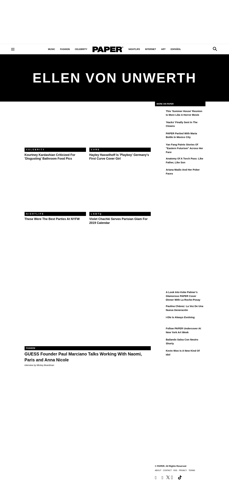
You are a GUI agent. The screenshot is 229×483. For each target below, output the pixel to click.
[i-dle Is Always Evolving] (160, 319)
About (158, 470)
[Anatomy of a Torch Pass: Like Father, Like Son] (160, 161)
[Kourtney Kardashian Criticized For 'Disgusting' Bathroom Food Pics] (55, 127)
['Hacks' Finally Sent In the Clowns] (160, 124)
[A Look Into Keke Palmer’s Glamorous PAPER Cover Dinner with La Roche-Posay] (160, 294)
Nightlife (134, 49)
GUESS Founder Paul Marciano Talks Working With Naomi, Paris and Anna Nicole (83, 357)
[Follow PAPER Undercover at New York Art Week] (160, 331)
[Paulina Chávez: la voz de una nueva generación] (160, 308)
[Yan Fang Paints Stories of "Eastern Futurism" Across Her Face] (160, 147)
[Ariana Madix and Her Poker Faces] (160, 172)
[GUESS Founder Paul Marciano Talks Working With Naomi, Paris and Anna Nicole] (88, 314)
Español (176, 49)
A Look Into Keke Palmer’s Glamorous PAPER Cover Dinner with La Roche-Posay (183, 296)
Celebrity (81, 49)
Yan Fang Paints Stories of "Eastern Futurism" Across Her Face (184, 148)
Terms (192, 470)
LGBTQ (96, 214)
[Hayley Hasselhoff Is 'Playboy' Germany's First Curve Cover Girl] (120, 127)
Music (51, 49)
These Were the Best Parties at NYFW (52, 219)
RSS (175, 470)
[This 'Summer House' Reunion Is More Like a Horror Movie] (160, 113)
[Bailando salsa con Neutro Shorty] (160, 342)
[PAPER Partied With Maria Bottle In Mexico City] (160, 136)
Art (163, 49)
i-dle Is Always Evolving (180, 317)
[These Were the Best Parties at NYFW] (55, 191)
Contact (167, 470)
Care (95, 149)
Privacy (183, 470)
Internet (150, 49)
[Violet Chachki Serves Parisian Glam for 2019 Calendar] (120, 191)
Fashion (65, 49)
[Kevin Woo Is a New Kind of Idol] (160, 353)
